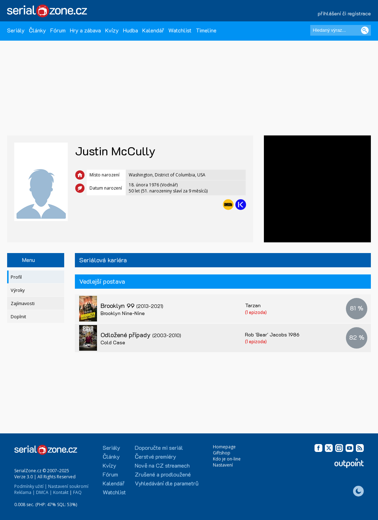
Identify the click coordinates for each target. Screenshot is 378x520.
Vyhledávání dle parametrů (167, 483)
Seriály (16, 30)
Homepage (224, 447)
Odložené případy (141, 334)
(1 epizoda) (256, 312)
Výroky (18, 290)
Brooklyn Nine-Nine (123, 313)
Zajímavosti (23, 303)
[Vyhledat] (365, 30)
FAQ (77, 492)
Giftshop (221, 453)
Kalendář (153, 30)
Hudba (130, 30)
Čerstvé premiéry (155, 456)
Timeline (206, 30)
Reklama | (24, 492)
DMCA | (44, 492)
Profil (16, 277)
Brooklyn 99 (132, 305)
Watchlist (179, 30)
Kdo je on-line (227, 459)
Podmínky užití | (30, 486)
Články (37, 30)
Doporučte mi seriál (159, 447)
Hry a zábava (85, 30)
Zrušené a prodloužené (163, 474)
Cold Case (113, 342)
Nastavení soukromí (68, 486)
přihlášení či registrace (344, 13)
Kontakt (60, 492)
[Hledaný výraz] (340, 30)
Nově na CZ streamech (162, 465)
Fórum (58, 30)
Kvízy (112, 30)
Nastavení (223, 465)
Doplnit (18, 317)
